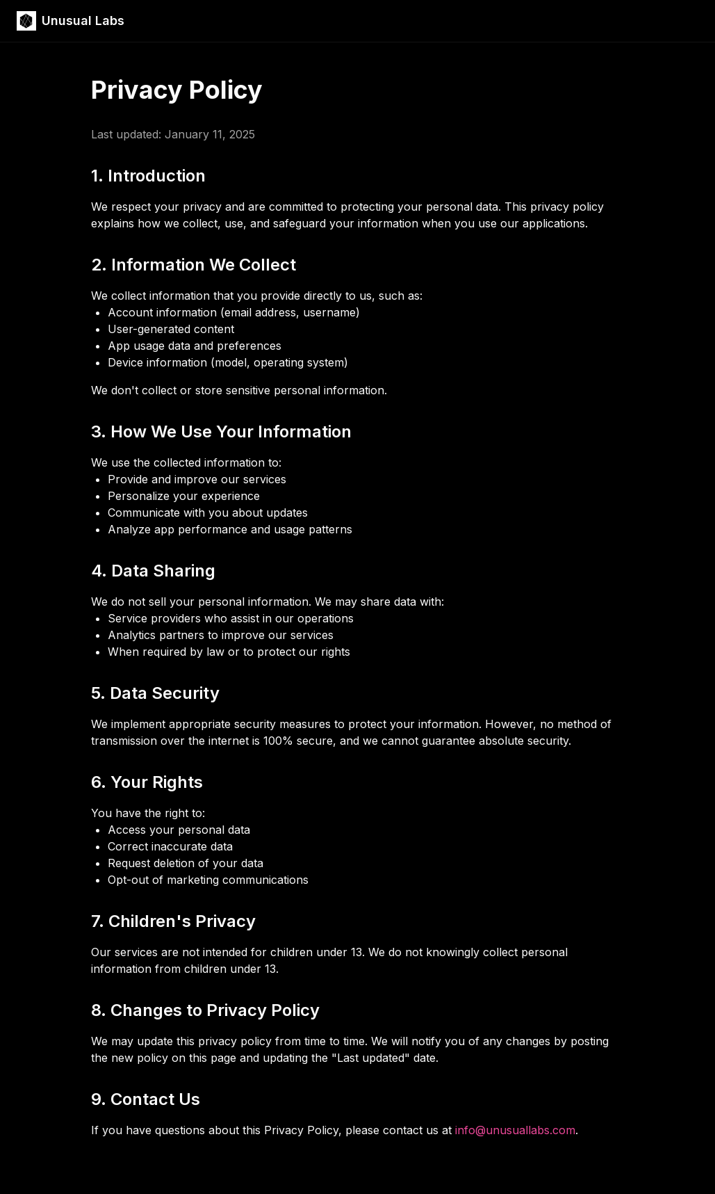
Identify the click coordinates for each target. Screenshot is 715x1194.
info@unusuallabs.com (515, 1130)
